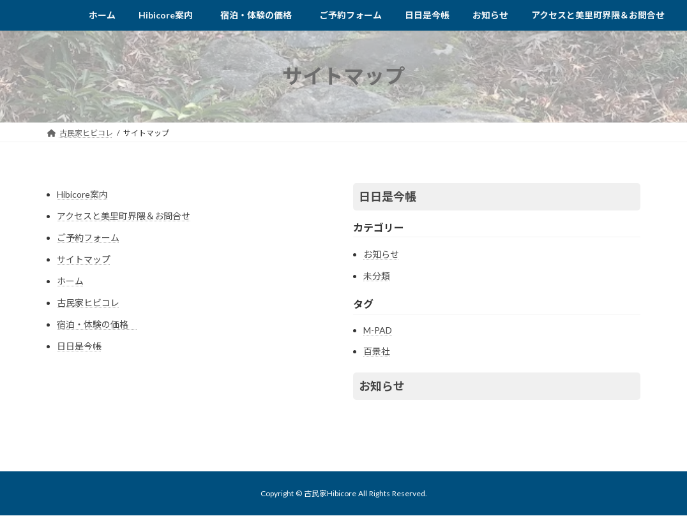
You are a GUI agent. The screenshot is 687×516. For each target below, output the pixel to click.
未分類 (376, 275)
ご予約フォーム (88, 237)
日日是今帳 (79, 346)
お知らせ (381, 254)
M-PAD (377, 330)
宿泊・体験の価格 (97, 324)
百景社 (376, 351)
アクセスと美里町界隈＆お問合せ (123, 215)
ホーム (70, 281)
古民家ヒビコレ (88, 302)
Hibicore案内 (82, 194)
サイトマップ (83, 259)
